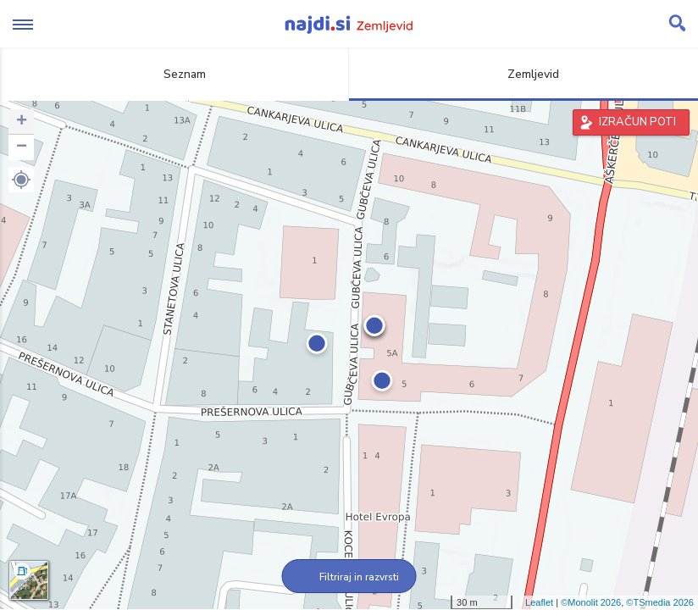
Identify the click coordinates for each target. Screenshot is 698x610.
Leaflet (539, 602)
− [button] (21, 147)
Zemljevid (523, 74)
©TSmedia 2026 (660, 602)
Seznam (175, 74)
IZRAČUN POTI (637, 122)
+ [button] (21, 122)
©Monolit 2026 (591, 602)
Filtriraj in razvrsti (349, 577)
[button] (21, 179)
